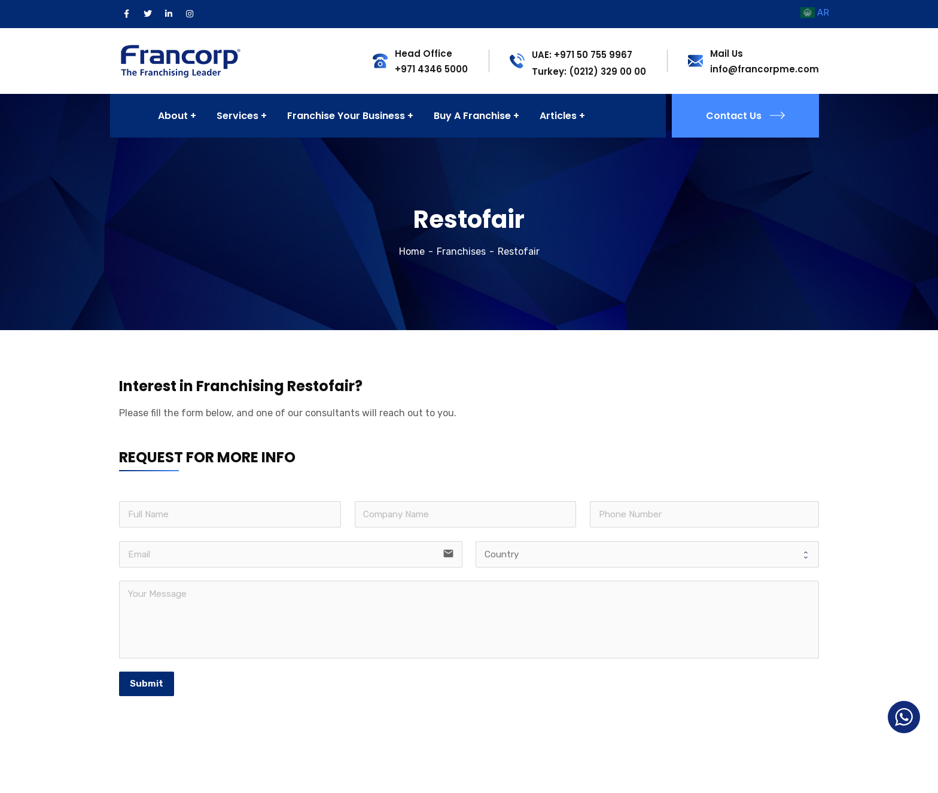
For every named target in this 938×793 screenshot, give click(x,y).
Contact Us (745, 116)
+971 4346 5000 (431, 69)
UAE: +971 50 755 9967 (582, 54)
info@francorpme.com (764, 69)
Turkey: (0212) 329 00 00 (589, 71)
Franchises (461, 251)
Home (412, 251)
